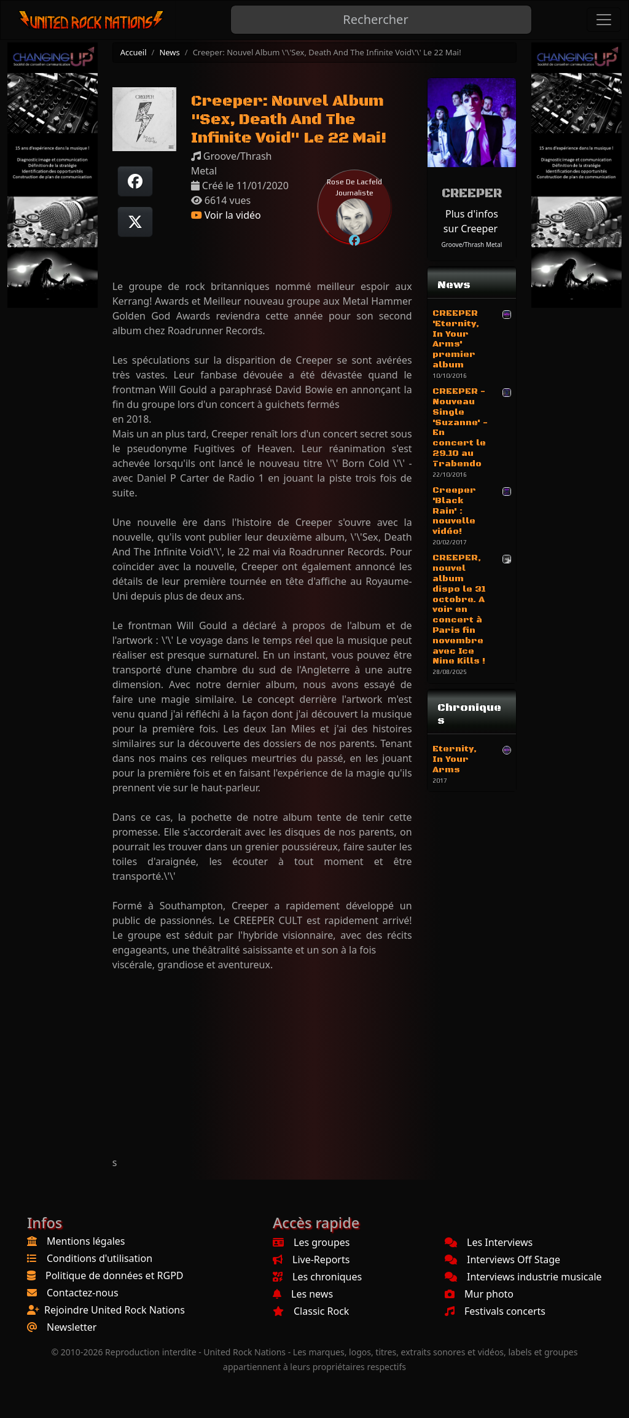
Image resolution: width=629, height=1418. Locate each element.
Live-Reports (311, 1259)
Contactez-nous (83, 1292)
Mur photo (479, 1294)
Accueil (133, 52)
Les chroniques (317, 1276)
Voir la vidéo (226, 215)
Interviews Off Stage (502, 1259)
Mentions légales (86, 1241)
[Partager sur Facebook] (135, 181)
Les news (303, 1294)
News (169, 52)
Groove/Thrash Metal (472, 244)
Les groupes (311, 1242)
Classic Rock (311, 1311)
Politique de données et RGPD (114, 1275)
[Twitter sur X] (135, 221)
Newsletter (71, 1327)
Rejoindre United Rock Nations (114, 1310)
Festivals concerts (495, 1311)
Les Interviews (489, 1242)
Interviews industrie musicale (523, 1276)
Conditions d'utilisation (99, 1258)
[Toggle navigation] (604, 19)
